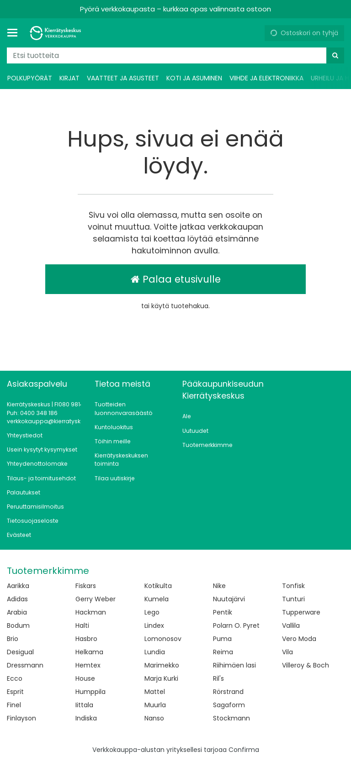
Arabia (17, 612)
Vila (287, 652)
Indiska (86, 718)
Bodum (18, 625)
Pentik (222, 612)
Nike (219, 585)
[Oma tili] (254, 33)
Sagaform (229, 704)
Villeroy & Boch (305, 665)
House (85, 678)
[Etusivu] (56, 33)
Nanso (154, 718)
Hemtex (88, 665)
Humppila (90, 691)
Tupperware (301, 612)
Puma (222, 638)
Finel (14, 704)
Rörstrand (228, 691)
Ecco (14, 678)
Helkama (89, 652)
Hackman (90, 612)
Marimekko (161, 665)
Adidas (17, 599)
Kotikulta (158, 585)
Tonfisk (293, 585)
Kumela (156, 599)
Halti (82, 625)
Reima (223, 652)
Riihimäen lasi (234, 665)
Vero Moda (299, 638)
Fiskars (85, 585)
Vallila (291, 625)
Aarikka (18, 585)
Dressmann (25, 665)
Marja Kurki (161, 678)
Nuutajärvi (229, 599)
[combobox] (175, 55)
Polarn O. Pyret (236, 625)
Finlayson (21, 718)
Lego (152, 612)
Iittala (84, 704)
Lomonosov (162, 638)
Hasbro (86, 638)
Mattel (154, 691)
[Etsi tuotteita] (175, 55)
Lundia (154, 652)
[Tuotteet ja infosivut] (15, 33)
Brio (12, 638)
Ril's (218, 678)
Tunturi (293, 599)
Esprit (15, 691)
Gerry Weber (95, 599)
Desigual (20, 652)
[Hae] (335, 55)
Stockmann (231, 718)
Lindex (154, 625)
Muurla (155, 704)
